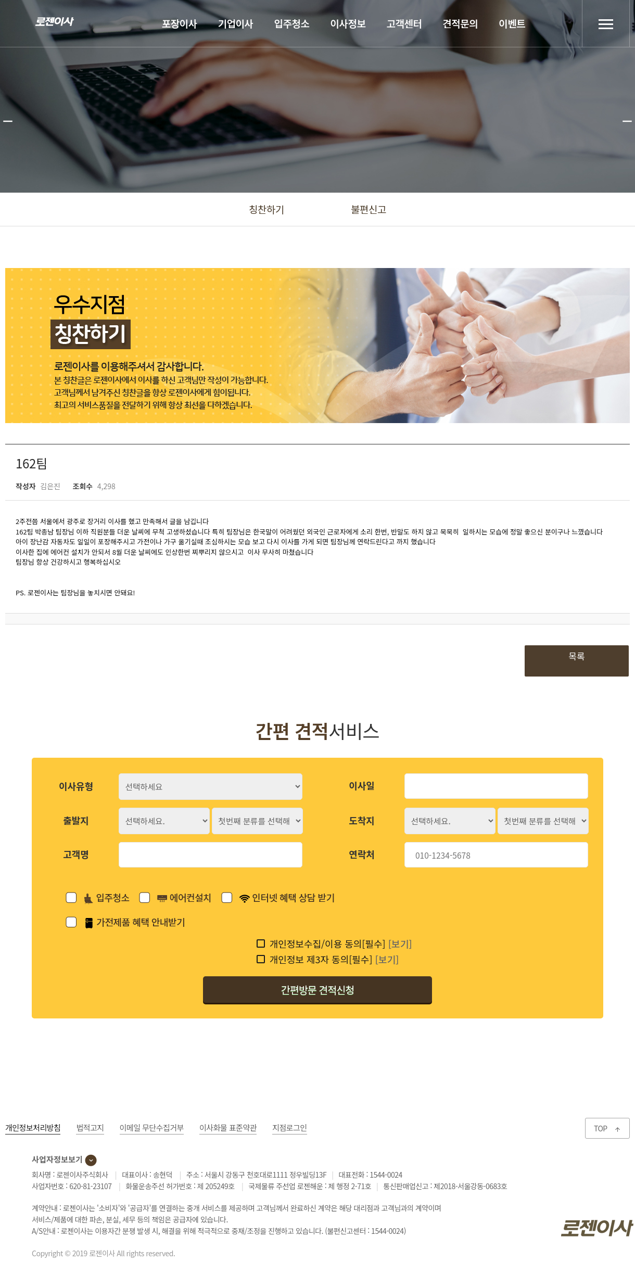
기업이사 (235, 23)
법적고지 (90, 1127)
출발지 (76, 820)
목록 (576, 655)
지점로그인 (289, 1127)
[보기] (400, 943)
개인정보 (32, 1127)
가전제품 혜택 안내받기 (134, 921)
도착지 (362, 820)
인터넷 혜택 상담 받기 (287, 897)
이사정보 (348, 23)
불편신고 (368, 209)
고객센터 (404, 23)
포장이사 (179, 23)
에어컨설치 (184, 897)
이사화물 (228, 1127)
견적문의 (460, 23)
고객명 (76, 854)
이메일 (152, 1127)
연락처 (362, 854)
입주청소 (292, 23)
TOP (607, 1128)
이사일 (362, 785)
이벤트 (512, 23)
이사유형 (76, 785)
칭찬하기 (266, 209)
